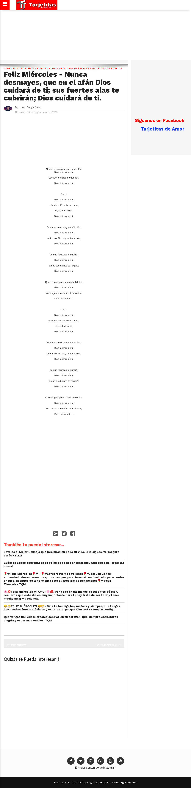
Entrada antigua (16, 644)
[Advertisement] (95, 36)
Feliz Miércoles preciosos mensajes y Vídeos (68, 68)
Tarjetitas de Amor (162, 129)
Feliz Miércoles (24, 68)
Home (7, 68)
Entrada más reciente (109, 644)
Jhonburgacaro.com (123, 782)
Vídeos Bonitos (111, 68)
